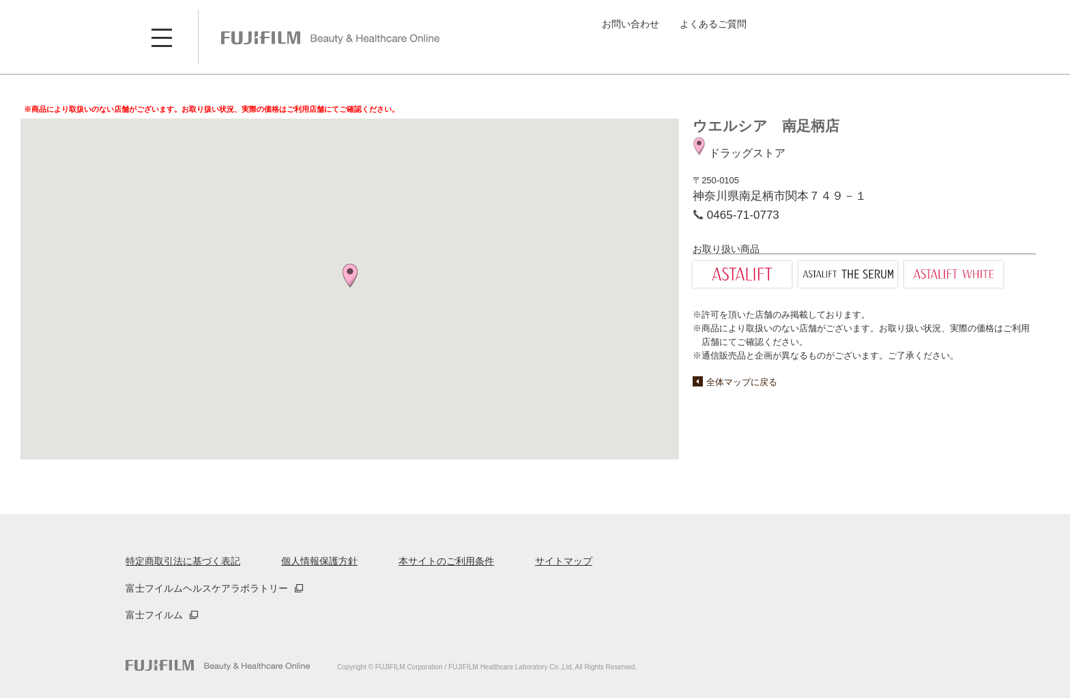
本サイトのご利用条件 (446, 561)
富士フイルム (154, 614)
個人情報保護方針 (319, 561)
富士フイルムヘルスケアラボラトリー (207, 588)
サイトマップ (563, 561)
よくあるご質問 (713, 23)
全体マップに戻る (741, 382)
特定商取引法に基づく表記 (183, 561)
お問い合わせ (630, 23)
